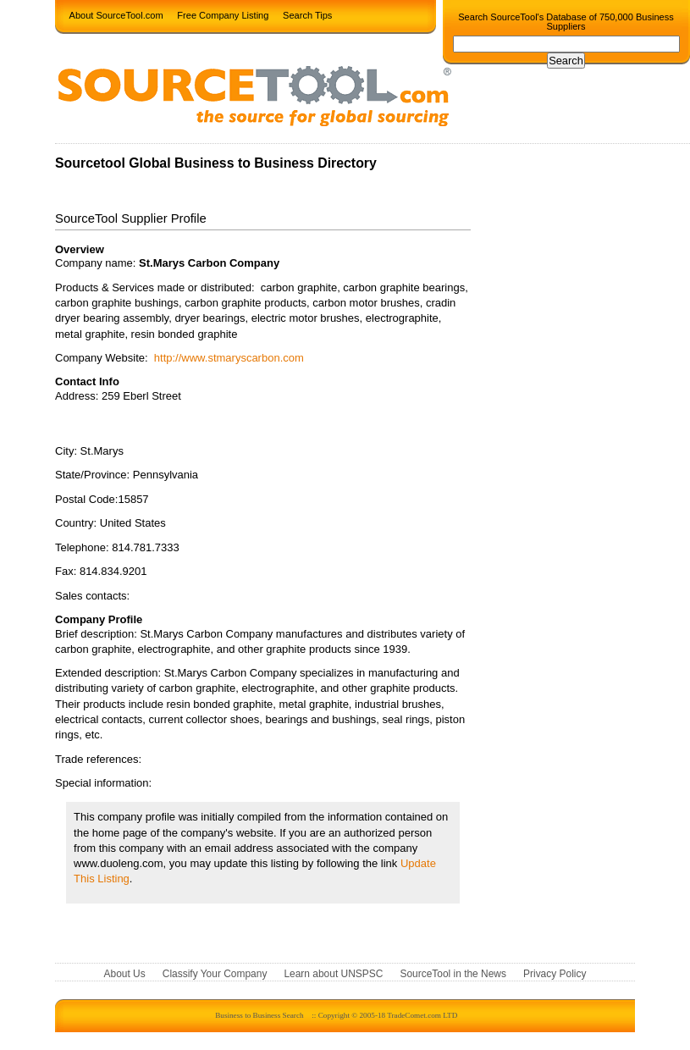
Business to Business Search (259, 1015)
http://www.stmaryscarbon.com (229, 357)
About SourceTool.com (116, 14)
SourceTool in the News (453, 975)
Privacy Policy (554, 975)
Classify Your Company (215, 975)
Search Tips (307, 14)
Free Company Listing (222, 14)
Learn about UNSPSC (333, 975)
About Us (125, 975)
